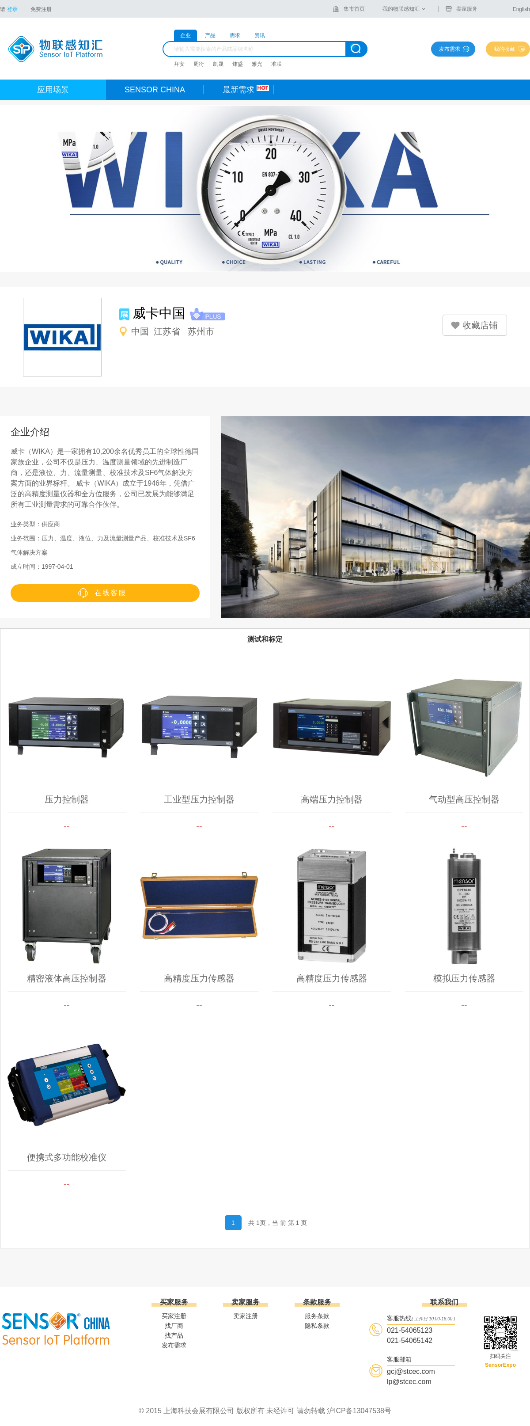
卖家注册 (245, 1316)
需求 (235, 35)
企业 (185, 35)
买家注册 (174, 1316)
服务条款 (317, 1316)
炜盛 (237, 64)
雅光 (257, 64)
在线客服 (110, 593)
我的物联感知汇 (401, 9)
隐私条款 (317, 1325)
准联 (276, 64)
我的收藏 (504, 49)
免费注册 (41, 9)
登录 (12, 9)
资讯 (259, 35)
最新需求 (238, 89)
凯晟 (218, 64)
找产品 (174, 1335)
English (521, 9)
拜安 (179, 64)
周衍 (198, 64)
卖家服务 (466, 9)
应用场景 (53, 89)
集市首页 (354, 9)
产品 (210, 35)
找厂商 (174, 1325)
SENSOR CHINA (155, 89)
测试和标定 (265, 639)
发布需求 (449, 49)
